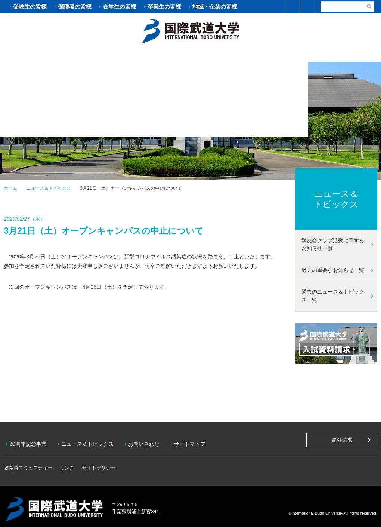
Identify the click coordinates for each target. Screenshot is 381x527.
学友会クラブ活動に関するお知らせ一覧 (332, 245)
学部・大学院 (158, 54)
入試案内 (95, 54)
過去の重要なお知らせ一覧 (332, 270)
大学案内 (32, 54)
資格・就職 (222, 54)
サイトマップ (197, 441)
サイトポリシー (99, 462)
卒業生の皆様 (164, 6)
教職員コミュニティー (28, 462)
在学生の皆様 (119, 6)
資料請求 (341, 440)
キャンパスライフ (286, 54)
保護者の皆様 (75, 6)
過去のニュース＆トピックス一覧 (332, 296)
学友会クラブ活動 (349, 54)
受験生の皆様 (30, 6)
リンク (67, 462)
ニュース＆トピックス (48, 188)
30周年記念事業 (30, 441)
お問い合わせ (149, 441)
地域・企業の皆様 (214, 6)
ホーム (190, 30)
